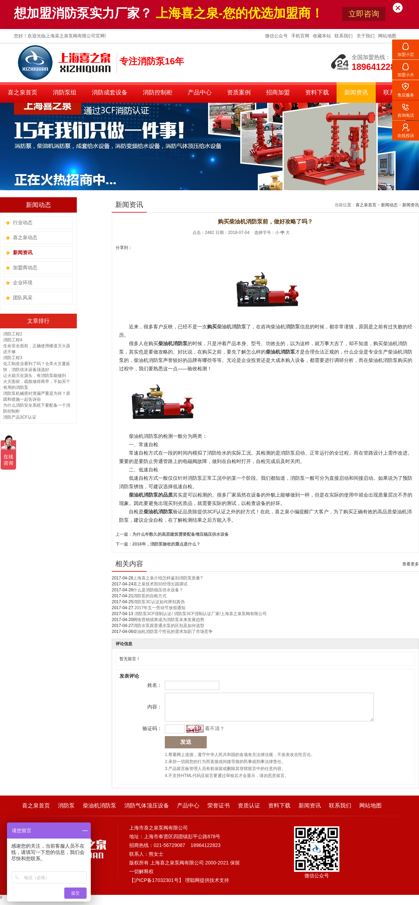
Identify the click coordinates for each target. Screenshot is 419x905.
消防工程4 (12, 339)
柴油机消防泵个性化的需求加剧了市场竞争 (173, 631)
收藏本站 (322, 35)
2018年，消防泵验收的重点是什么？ (166, 544)
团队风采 (22, 297)
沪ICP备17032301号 (156, 885)
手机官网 (301, 35)
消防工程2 (12, 334)
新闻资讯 (356, 92)
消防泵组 (64, 92)
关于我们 (366, 35)
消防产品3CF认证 (19, 417)
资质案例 (239, 92)
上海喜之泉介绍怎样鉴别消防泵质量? (168, 578)
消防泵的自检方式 (150, 595)
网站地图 (387, 35)
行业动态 (22, 222)
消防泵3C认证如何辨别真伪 (158, 601)
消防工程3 (12, 357)
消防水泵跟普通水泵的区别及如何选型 (168, 625)
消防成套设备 (109, 92)
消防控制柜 (157, 92)
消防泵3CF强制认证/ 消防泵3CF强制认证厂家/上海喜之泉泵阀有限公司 (200, 613)
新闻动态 (389, 204)
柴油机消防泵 (99, 811)
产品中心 (200, 92)
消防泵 (66, 811)
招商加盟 (278, 92)
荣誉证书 (218, 811)
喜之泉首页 (22, 92)
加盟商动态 (25, 267)
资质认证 (249, 811)
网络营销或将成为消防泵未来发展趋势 (168, 619)
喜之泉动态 (25, 237)
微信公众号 (277, 35)
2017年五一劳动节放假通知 (159, 607)
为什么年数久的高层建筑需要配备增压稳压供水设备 (180, 534)
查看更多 (410, 564)
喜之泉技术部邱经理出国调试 (160, 584)
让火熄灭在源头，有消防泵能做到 (34, 375)
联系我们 (344, 35)
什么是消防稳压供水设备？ (158, 589)
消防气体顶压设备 (146, 811)
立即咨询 (363, 13)
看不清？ (213, 733)
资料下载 (317, 92)
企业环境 (22, 282)
